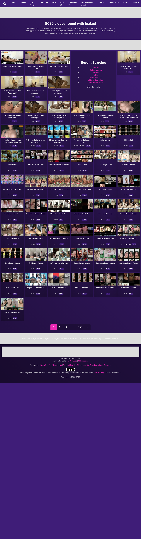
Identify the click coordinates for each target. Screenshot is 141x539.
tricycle (96, 72)
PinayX (126, 2)
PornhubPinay (114, 2)
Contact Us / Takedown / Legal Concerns (95, 364)
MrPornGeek (83, 360)
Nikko (96, 75)
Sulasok (136, 2)
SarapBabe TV (72, 3)
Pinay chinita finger (96, 83)
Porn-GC (62, 3)
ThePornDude (72, 360)
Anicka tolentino (96, 77)
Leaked (96, 67)
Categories (44, 2)
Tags (54, 2)
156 (80, 326)
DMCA (76, 364)
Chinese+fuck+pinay (95, 80)
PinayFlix (101, 2)
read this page (99, 372)
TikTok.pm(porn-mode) (87, 3)
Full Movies (32, 3)
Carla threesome (96, 70)
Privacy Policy (57, 364)
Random (22, 2)
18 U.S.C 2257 (45, 364)
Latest (13, 2)
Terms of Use (68, 364)
